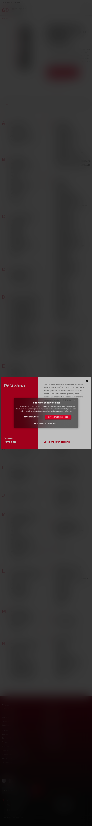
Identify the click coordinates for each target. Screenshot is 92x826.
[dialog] (46, 413)
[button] (46, 423)
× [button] (74, 401)
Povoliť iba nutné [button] (32, 417)
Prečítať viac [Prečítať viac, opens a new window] (68, 411)
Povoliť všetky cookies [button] (58, 417)
